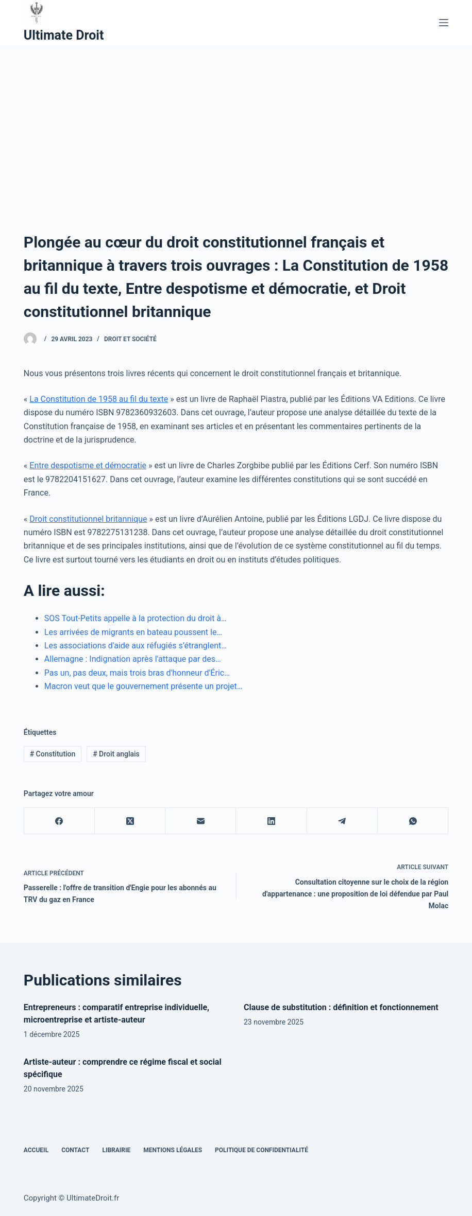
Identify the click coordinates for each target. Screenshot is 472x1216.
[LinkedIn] (271, 821)
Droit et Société (130, 339)
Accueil (36, 1150)
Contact (75, 1150)
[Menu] (443, 22)
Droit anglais (116, 754)
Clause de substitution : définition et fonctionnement (341, 1007)
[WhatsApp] (413, 821)
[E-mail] (200, 821)
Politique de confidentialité (261, 1150)
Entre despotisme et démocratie (87, 465)
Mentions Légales (172, 1150)
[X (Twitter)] (130, 821)
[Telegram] (342, 821)
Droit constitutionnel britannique (88, 519)
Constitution (53, 754)
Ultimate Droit (64, 35)
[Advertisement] (236, 122)
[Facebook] (59, 821)
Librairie (116, 1150)
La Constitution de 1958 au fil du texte (98, 399)
